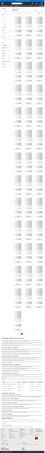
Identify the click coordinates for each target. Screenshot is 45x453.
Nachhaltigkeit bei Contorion (12, 437)
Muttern (19, 421)
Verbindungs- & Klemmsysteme (38, 421)
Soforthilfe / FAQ (11, 430)
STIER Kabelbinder (29, 426)
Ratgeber (20, 437)
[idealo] (23, 449)
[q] (17, 3)
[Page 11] (33, 334)
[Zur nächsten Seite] (34, 334)
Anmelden (32, 3)
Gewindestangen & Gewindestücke (11, 419)
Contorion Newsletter (22, 432)
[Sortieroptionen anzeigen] (42, 10)
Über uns (2, 430)
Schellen (29, 419)
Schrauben (3, 419)
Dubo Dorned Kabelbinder (15, 426)
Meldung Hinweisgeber (4, 440)
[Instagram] (32, 432)
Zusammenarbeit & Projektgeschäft (13, 431)
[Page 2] (23, 334)
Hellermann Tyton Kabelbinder (23, 426)
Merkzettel (36, 3)
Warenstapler (41, 3)
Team (2, 432)
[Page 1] (22, 334)
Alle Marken (21, 431)
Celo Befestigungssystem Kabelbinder (7, 426)
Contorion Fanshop (21, 436)
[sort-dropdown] (38, 10)
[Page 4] (27, 334)
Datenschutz (3, 437)
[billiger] (25, 449)
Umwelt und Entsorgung (12, 436)
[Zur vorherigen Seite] (20, 334)
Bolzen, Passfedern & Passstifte (6, 421)
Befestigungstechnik (17, 8)
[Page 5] (29, 334)
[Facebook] (31, 430)
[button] (32, 3)
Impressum (2, 436)
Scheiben (18, 419)
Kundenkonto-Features (22, 430)
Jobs (2, 431)
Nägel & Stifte (23, 421)
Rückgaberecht (11, 435)
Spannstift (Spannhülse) (29, 421)
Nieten (32, 419)
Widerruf (10, 432)
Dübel (35, 419)
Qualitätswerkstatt (21, 435)
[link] (6, 8)
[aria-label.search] (22, 3)
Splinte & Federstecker (24, 419)
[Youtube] (31, 431)
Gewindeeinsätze (14, 421)
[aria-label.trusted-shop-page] (36, 437)
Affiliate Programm (3, 435)
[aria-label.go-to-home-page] (2, 4)
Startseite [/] (13, 8)
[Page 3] (25, 334)
